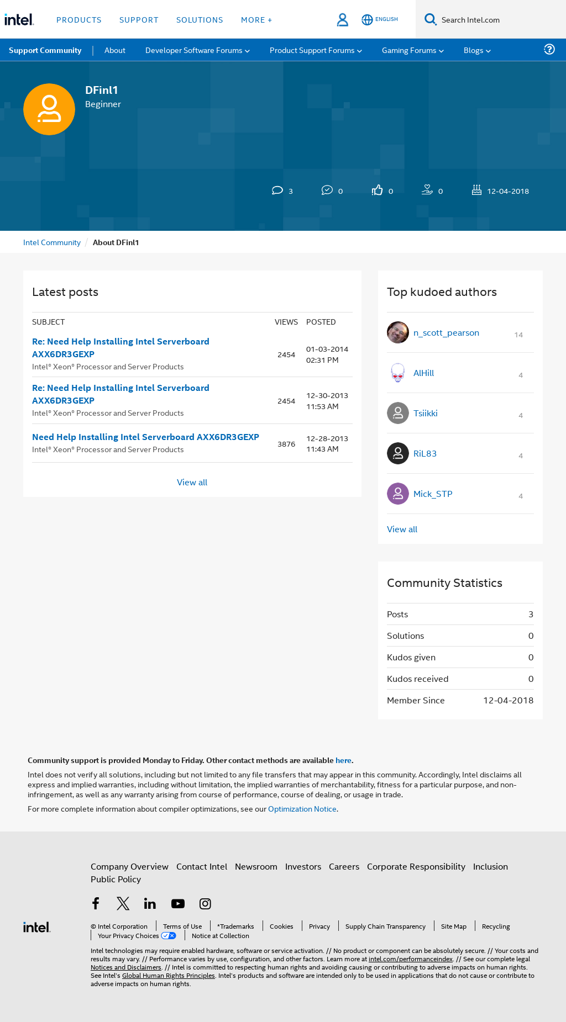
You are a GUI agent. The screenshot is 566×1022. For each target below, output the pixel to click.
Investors (303, 866)
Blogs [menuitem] (474, 49)
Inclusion (490, 866)
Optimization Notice (302, 808)
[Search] (430, 19)
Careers (344, 866)
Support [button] (139, 19)
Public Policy (116, 878)
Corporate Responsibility (416, 866)
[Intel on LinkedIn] (150, 904)
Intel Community (52, 241)
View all (192, 481)
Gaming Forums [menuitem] (409, 49)
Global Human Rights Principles (168, 975)
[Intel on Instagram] (205, 904)
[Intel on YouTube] (178, 904)
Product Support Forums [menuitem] (312, 49)
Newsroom (256, 866)
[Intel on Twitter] (123, 904)
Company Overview (130, 866)
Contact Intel (201, 866)
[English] (380, 20)
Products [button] (79, 19)
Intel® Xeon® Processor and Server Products (108, 366)
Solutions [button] (199, 19)
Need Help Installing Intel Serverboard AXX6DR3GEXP (145, 437)
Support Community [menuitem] (45, 50)
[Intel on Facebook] (95, 904)
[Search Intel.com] (501, 19)
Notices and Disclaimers (126, 966)
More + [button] (256, 19)
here (344, 760)
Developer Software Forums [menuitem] (194, 49)
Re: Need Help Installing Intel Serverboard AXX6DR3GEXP (120, 347)
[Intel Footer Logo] (37, 925)
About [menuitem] (114, 49)
